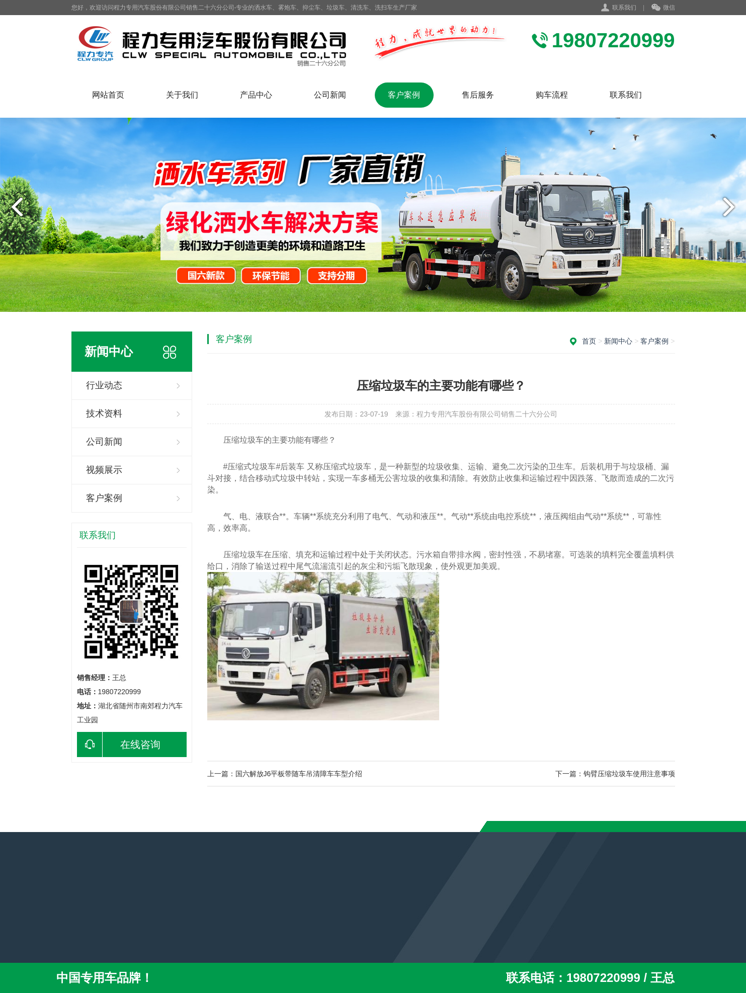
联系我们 (624, 7)
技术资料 (104, 413)
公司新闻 (330, 95)
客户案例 (404, 95)
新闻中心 (618, 341)
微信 (663, 8)
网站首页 (108, 95)
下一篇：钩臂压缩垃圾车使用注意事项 (615, 774)
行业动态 (104, 385)
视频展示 (104, 470)
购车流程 (552, 95)
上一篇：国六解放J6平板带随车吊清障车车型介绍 (285, 774)
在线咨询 (118, 744)
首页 (589, 341)
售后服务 (478, 95)
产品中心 (256, 95)
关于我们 (182, 95)
